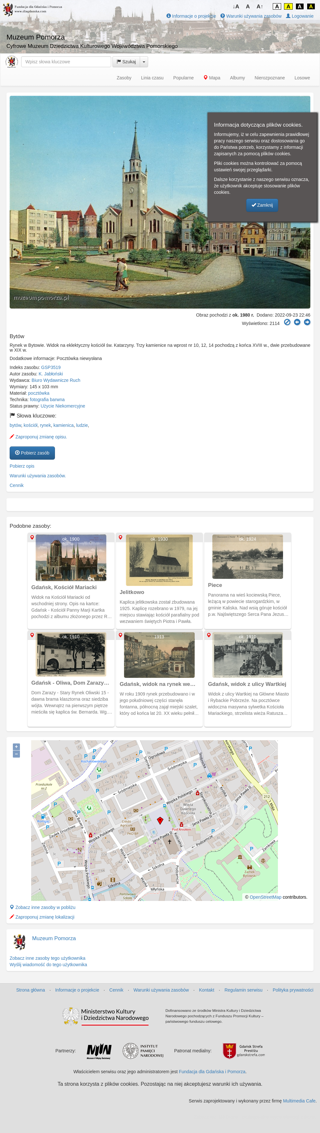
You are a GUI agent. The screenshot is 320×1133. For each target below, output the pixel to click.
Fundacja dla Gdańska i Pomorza (212, 1071)
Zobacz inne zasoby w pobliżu (43, 907)
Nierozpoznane (270, 77)
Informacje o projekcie (191, 16)
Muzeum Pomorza (54, 938)
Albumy (237, 77)
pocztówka (38, 393)
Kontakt (206, 990)
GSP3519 (51, 367)
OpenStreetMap (265, 897)
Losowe (302, 77)
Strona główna (30, 990)
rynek (45, 425)
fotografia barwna (47, 399)
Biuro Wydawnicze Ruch (55, 380)
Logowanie (300, 16)
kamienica (63, 425)
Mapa (211, 77)
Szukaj (126, 61)
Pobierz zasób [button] (32, 452)
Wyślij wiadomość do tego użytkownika (48, 964)
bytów (15, 425)
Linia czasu (152, 77)
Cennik (17, 485)
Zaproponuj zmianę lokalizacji (42, 917)
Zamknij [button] (262, 205)
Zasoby (124, 77)
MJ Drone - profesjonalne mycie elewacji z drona (267, 1117)
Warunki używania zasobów (250, 16)
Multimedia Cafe (299, 1100)
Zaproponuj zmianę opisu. (38, 436)
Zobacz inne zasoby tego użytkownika (47, 958)
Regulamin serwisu (243, 990)
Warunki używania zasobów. (38, 475)
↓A (236, 7)
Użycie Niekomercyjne (63, 406)
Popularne (183, 77)
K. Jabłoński (51, 373)
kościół (31, 425)
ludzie (82, 425)
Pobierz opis (22, 466)
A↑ (260, 7)
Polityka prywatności (293, 990)
